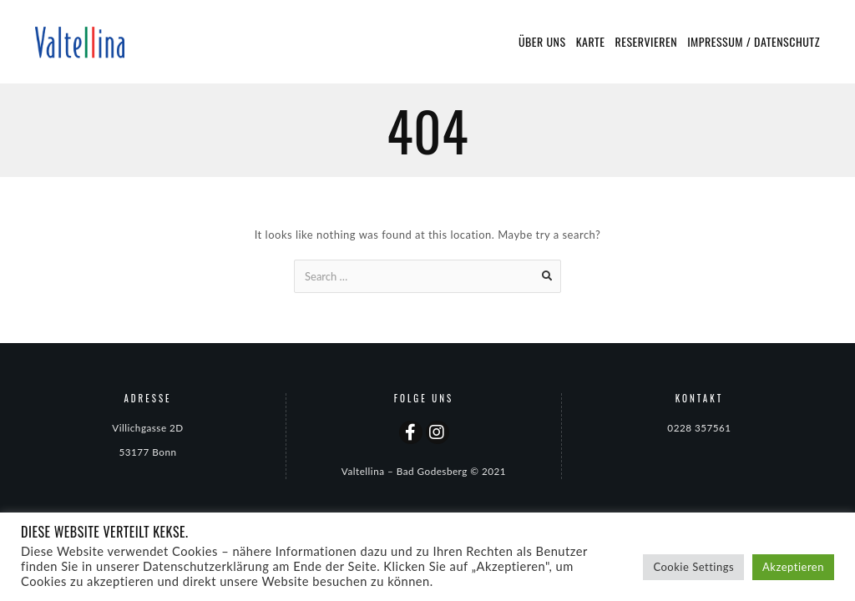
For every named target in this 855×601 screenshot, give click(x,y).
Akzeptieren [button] (793, 566)
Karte (590, 41)
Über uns (542, 41)
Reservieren (646, 41)
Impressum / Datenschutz (753, 41)
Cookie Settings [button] (693, 566)
